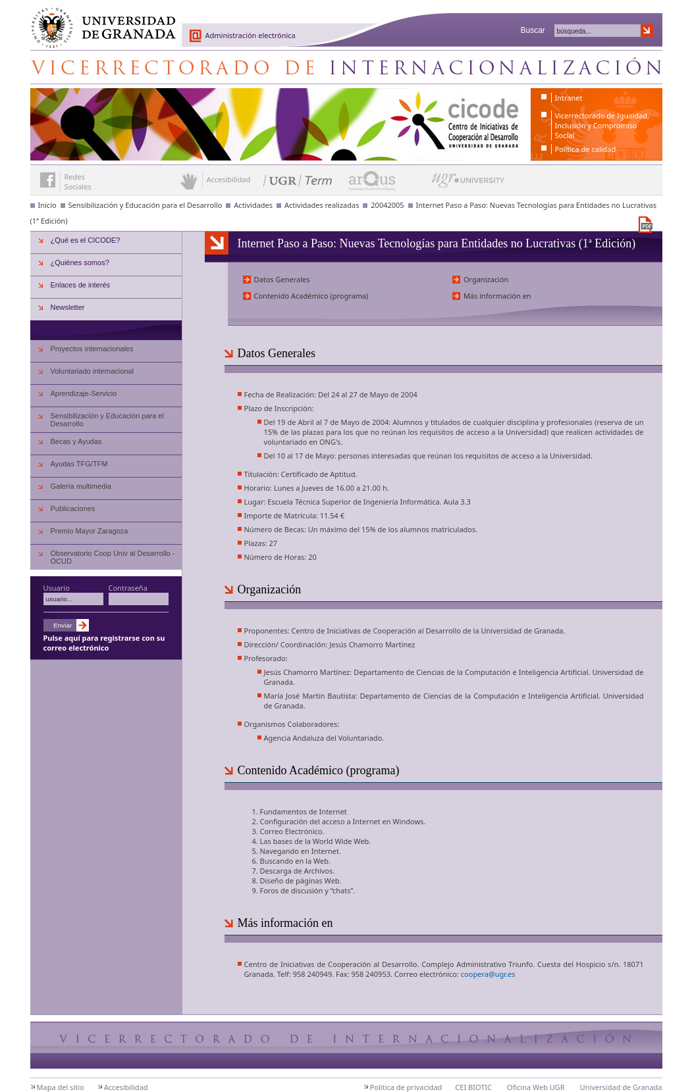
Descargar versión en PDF (645, 224)
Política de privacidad (406, 1087)
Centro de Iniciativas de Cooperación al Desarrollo (346, 67)
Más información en (497, 296)
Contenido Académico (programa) (311, 296)
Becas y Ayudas (76, 441)
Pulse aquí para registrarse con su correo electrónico (104, 643)
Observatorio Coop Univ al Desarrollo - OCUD (113, 557)
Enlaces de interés (81, 285)
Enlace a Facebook (47, 179)
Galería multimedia (81, 486)
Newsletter (68, 307)
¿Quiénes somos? (80, 262)
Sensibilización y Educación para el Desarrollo (145, 205)
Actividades (253, 205)
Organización (486, 279)
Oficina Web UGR (536, 1087)
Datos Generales (282, 279)
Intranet (569, 98)
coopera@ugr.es (488, 974)
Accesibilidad (126, 1087)
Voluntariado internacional (92, 371)
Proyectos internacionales (92, 349)
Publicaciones (73, 508)
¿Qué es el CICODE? (85, 240)
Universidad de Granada (98, 20)
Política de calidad (585, 149)
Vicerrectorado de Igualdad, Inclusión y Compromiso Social (602, 125)
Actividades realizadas (321, 205)
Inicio (47, 205)
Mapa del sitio (60, 1087)
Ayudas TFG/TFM (79, 464)
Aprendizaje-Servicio (84, 393)
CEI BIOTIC (473, 1087)
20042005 (387, 205)
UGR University (468, 183)
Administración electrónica (250, 35)
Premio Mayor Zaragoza (89, 531)
